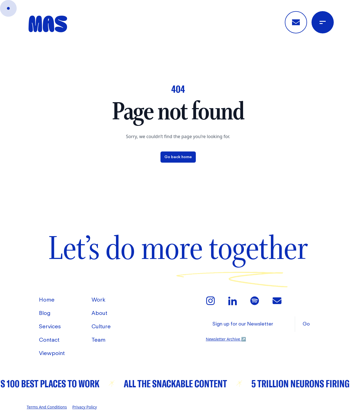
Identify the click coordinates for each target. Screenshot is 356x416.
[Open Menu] (323, 22)
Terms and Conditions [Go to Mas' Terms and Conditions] (47, 407)
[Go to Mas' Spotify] (254, 300)
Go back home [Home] (178, 157)
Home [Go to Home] (47, 300)
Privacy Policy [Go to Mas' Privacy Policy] (84, 407)
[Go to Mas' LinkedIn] (232, 300)
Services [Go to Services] (50, 327)
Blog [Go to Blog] (44, 313)
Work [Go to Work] (98, 300)
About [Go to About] (99, 313)
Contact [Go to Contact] (49, 340)
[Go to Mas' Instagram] (210, 300)
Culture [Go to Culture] (101, 327)
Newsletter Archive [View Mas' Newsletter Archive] (226, 339)
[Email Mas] (277, 300)
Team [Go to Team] (98, 340)
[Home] (48, 24)
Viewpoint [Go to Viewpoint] (52, 353)
